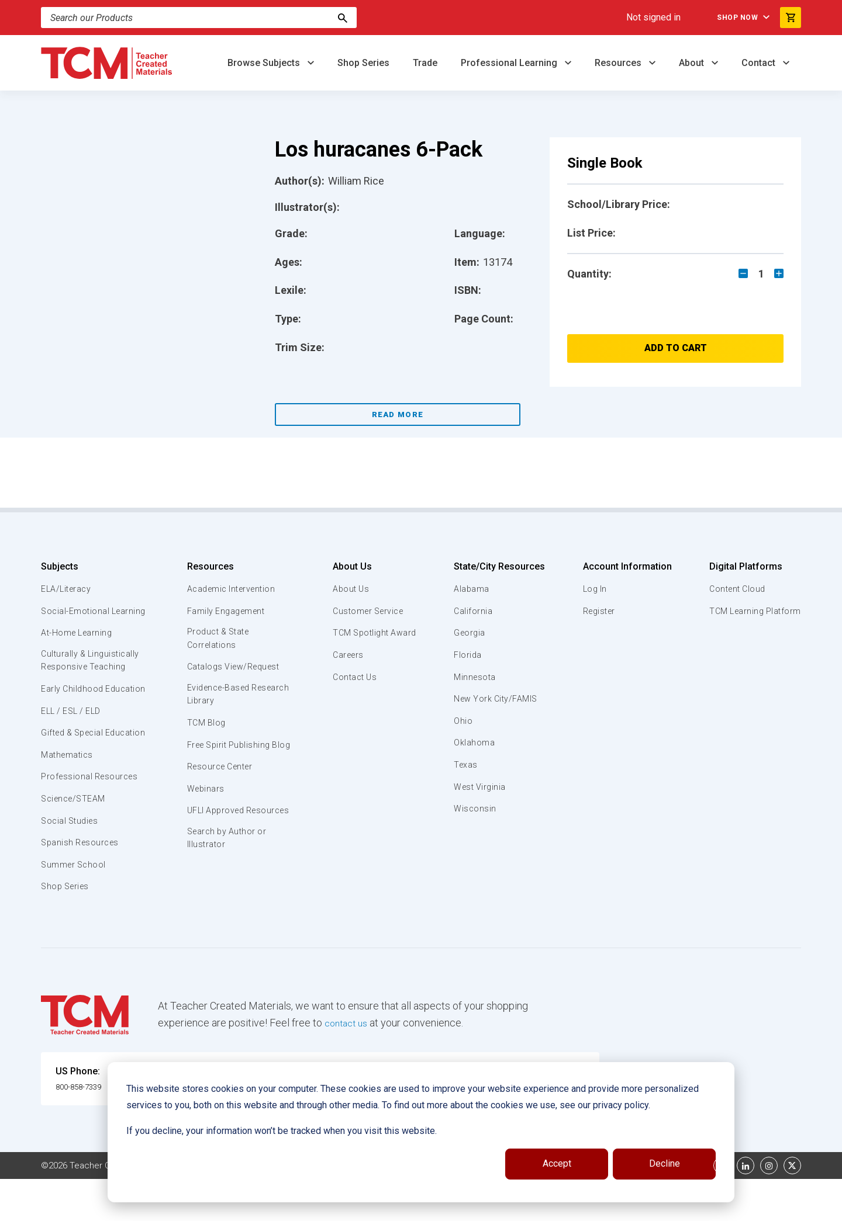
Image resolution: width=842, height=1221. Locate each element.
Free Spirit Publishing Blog (229, 754)
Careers (346, 655)
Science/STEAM (75, 840)
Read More (398, 414)
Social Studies (71, 862)
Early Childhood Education (73, 710)
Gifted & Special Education (75, 767)
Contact (759, 62)
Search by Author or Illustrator (227, 868)
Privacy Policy (495, 1207)
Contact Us (352, 677)
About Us (348, 566)
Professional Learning (510, 62)
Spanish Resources (82, 884)
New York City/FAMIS (497, 698)
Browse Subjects (264, 62)
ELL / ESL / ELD (73, 739)
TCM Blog (205, 725)
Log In (593, 589)
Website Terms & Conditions (239, 1207)
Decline (664, 1163)
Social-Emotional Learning (76, 617)
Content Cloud (735, 589)
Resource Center (221, 783)
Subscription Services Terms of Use (382, 1207)
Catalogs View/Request (234, 668)
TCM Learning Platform (753, 611)
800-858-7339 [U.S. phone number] (85, 1127)
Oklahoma (473, 742)
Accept (557, 1163)
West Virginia (480, 787)
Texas (465, 764)
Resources (619, 62)
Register (598, 611)
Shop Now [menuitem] (725, 17)
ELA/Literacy (67, 589)
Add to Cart (675, 347)
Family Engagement (226, 611)
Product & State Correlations (219, 639)
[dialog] (421, 1132)
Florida (467, 655)
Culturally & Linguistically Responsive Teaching (92, 674)
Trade (425, 62)
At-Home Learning (78, 646)
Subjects (59, 566)
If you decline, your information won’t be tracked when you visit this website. (281, 1130)
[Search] (343, 17)
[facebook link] (722, 1207)
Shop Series (363, 62)
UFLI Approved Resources (216, 833)
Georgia (469, 632)
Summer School (75, 906)
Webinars (204, 805)
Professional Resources (91, 818)
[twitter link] (792, 1207)
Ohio (462, 721)
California (472, 611)
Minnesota (475, 677)
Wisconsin (474, 808)
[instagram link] (769, 1207)
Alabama (471, 589)
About (692, 62)
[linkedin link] (745, 1207)
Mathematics (68, 796)
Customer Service (367, 611)
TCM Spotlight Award (373, 632)
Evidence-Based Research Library (220, 697)
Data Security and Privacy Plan (595, 1207)
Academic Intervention (232, 589)
